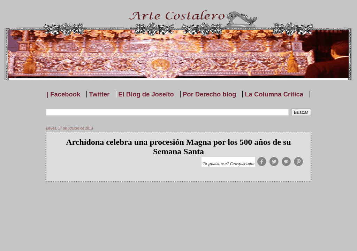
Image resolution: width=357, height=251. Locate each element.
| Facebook (63, 94)
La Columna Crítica (274, 94)
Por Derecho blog (209, 94)
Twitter (99, 94)
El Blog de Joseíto (146, 94)
